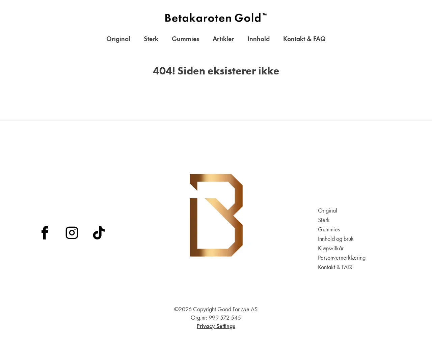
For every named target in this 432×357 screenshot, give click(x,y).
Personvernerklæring (342, 258)
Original (118, 38)
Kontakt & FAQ (304, 38)
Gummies (185, 38)
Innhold (258, 38)
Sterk (151, 38)
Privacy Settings (216, 326)
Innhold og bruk (336, 239)
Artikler (223, 38)
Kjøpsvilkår (331, 248)
